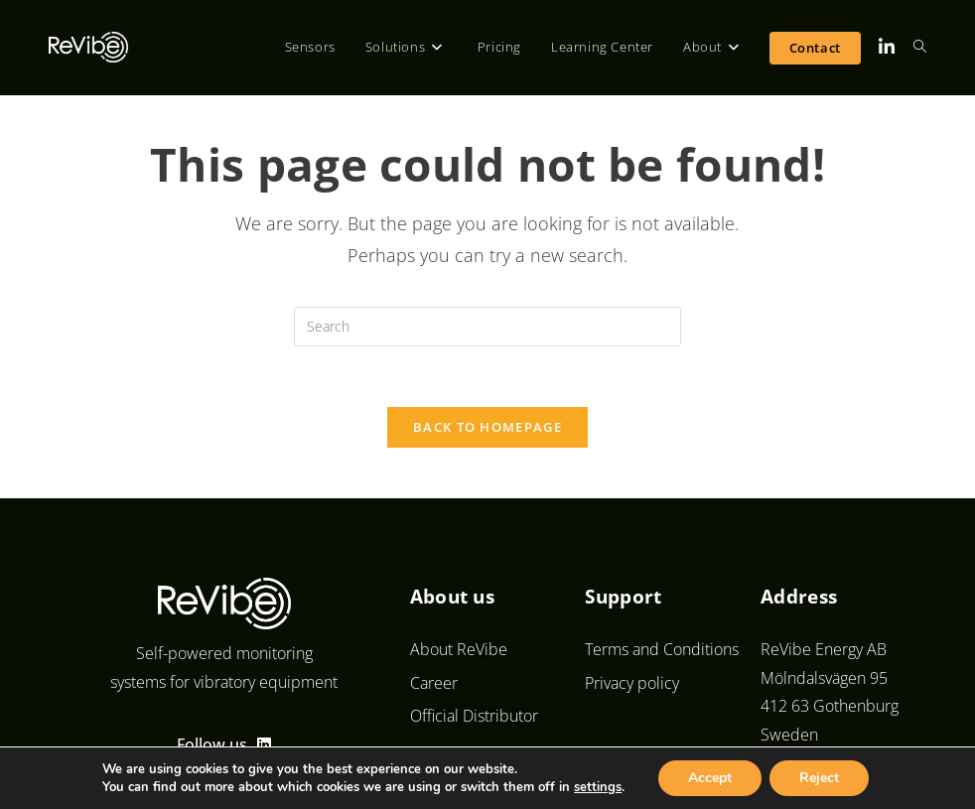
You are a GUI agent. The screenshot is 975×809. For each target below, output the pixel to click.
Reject (819, 777)
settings (598, 787)
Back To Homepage (487, 427)
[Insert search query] (487, 326)
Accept (710, 777)
